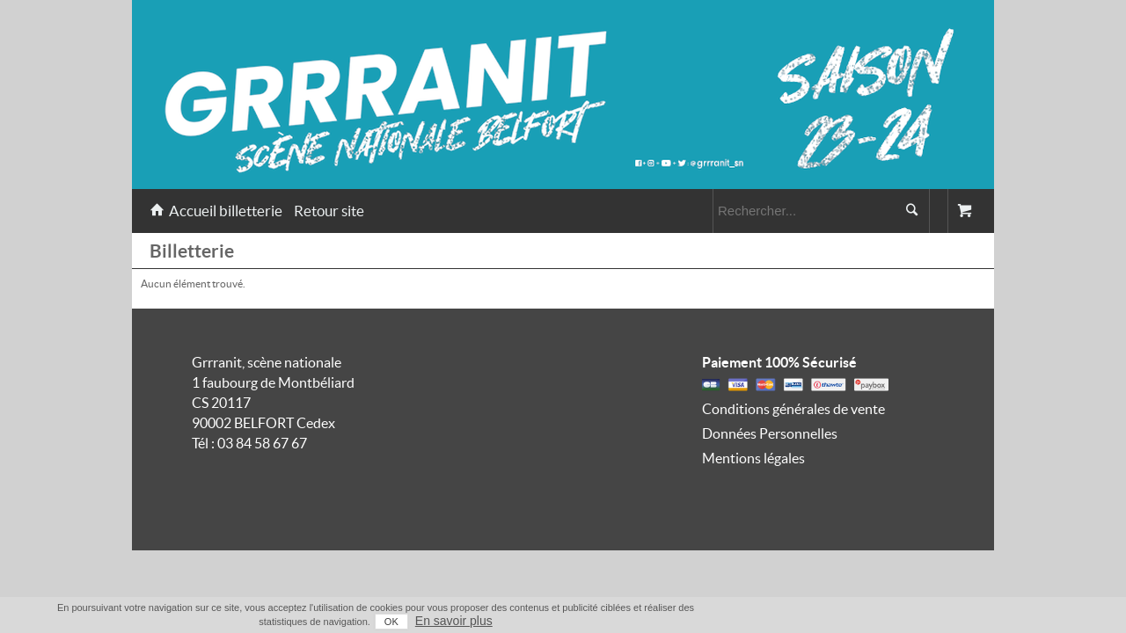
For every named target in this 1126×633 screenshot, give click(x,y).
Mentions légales (753, 458)
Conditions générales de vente (793, 409)
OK (897, 621)
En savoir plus (959, 621)
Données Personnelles (769, 433)
